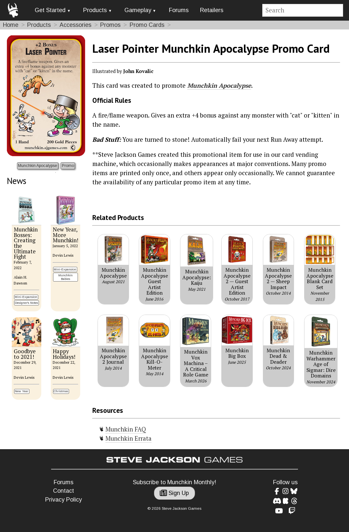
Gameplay (137, 10)
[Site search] (302, 10)
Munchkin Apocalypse (37, 165)
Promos (110, 25)
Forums (179, 10)
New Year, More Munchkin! (65, 235)
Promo (68, 165)
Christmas (61, 391)
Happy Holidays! (64, 354)
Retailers (211, 10)
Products (95, 10)
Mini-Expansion (26, 297)
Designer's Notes (26, 302)
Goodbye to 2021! (25, 354)
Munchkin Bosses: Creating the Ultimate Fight (26, 243)
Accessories (75, 25)
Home (10, 25)
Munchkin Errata (128, 438)
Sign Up (174, 493)
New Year (21, 391)
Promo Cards (147, 25)
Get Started (50, 10)
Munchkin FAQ (125, 429)
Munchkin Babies (65, 277)
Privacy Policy (63, 499)
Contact (63, 490)
